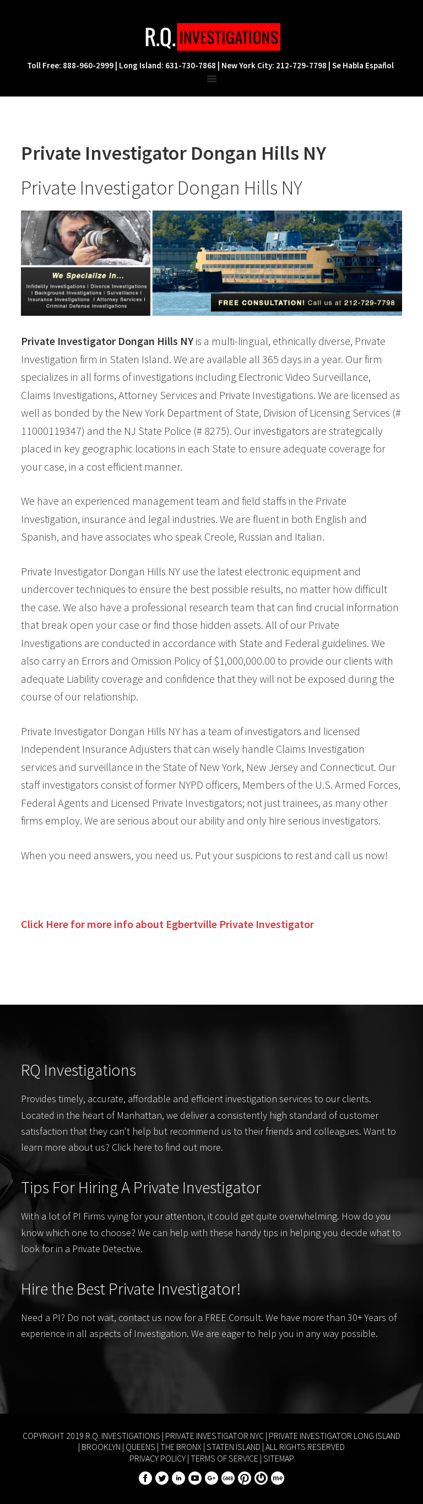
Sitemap (278, 1458)
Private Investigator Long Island (334, 1435)
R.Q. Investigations (211, 37)
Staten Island (234, 1446)
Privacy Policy (157, 1458)
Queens (140, 1446)
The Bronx (181, 1446)
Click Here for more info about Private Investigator (167, 924)
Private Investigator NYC (214, 1435)
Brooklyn (101, 1446)
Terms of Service (224, 1458)
